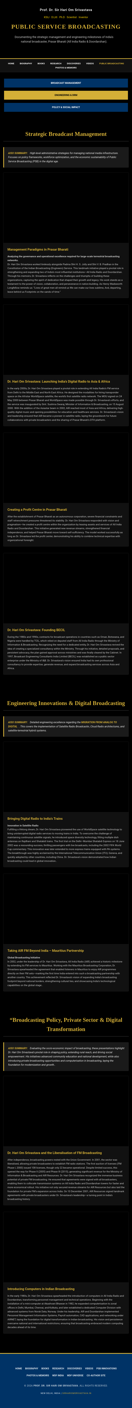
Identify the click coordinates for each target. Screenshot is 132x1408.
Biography (26, 63)
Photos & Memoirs (38, 1375)
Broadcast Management (66, 83)
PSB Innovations (106, 1368)
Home (11, 63)
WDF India (58, 1375)
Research (55, 63)
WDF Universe (75, 1375)
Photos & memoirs (66, 67)
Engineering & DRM (66, 95)
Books (41, 63)
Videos (90, 63)
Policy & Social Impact (66, 107)
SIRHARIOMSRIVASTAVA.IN (76, 1393)
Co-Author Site (96, 1375)
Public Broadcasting (111, 63)
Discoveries (74, 63)
